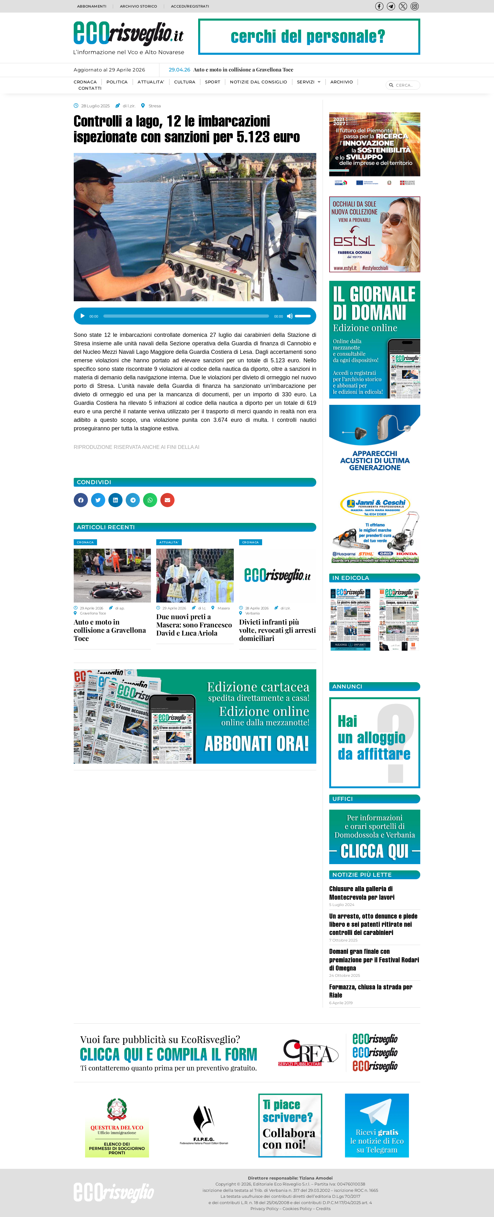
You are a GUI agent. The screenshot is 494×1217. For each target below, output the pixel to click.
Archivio (341, 82)
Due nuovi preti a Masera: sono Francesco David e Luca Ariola (194, 624)
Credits (323, 1208)
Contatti (90, 88)
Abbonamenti (91, 6)
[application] (195, 314)
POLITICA (117, 82)
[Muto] (290, 316)
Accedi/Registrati (189, 6)
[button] (81, 500)
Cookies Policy (297, 1208)
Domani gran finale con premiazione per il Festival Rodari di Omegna (374, 960)
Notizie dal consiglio (258, 82)
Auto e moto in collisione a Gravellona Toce (110, 630)
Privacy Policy (264, 1208)
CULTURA (184, 82)
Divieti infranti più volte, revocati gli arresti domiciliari (277, 630)
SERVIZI (309, 82)
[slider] (186, 316)
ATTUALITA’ (151, 82)
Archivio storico (138, 6)
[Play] (82, 316)
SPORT (212, 82)
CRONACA (85, 82)
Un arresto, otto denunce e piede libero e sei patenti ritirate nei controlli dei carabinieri (373, 925)
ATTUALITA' (169, 542)
